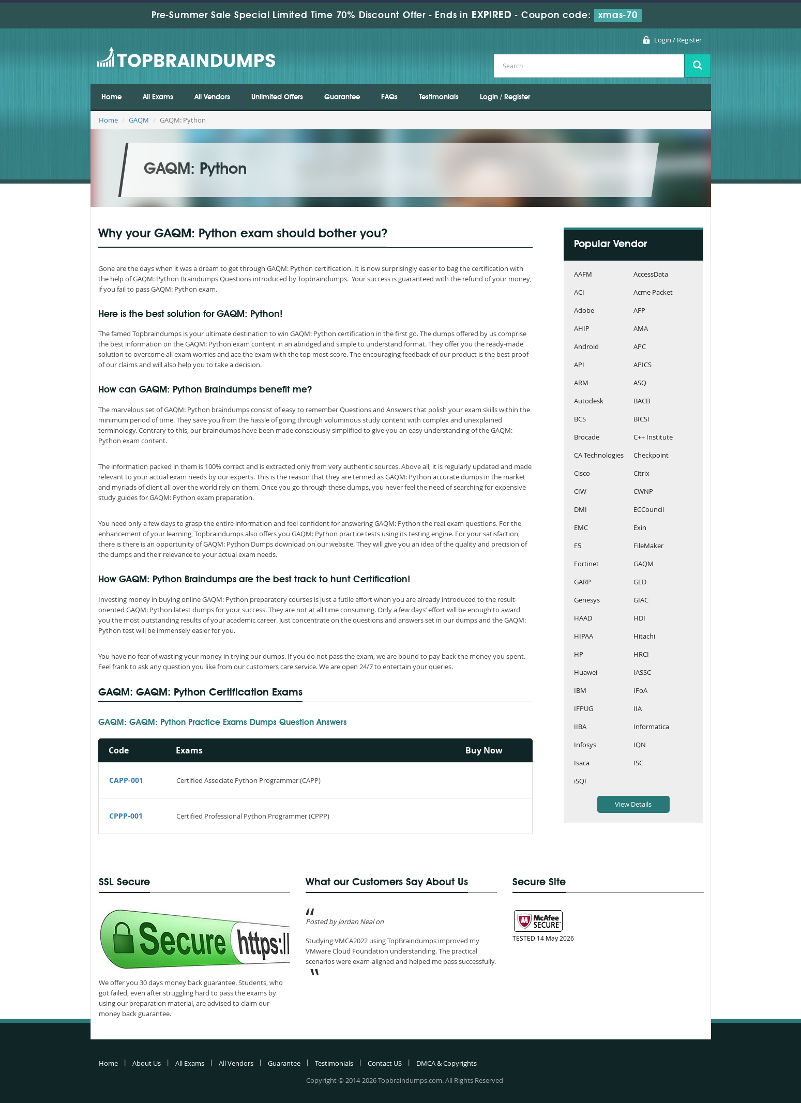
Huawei (585, 673)
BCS (580, 420)
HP (578, 655)
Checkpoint (651, 456)
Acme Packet (653, 293)
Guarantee (342, 97)
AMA (640, 329)
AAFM (583, 275)
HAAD (583, 619)
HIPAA (583, 637)
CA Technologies (599, 456)
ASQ (639, 383)
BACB (641, 401)
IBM (580, 691)
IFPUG (583, 709)
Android (586, 347)
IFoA (640, 691)
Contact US (385, 1063)
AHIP (582, 329)
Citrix (641, 474)
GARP (582, 582)
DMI (580, 510)
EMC (581, 528)
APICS (642, 365)
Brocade (586, 438)
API (579, 365)
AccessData (650, 275)
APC (639, 347)
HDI (639, 619)
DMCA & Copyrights (446, 1063)
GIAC (640, 601)
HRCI (641, 655)
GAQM (139, 120)
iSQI (580, 781)
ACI (579, 293)
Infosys (585, 745)
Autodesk (588, 401)
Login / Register (678, 39)
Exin (639, 528)
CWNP (643, 492)
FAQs (389, 97)
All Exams (158, 97)
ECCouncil (648, 510)
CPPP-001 (126, 816)
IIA (637, 709)
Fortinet (586, 564)
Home (111, 97)
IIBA (580, 727)
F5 (577, 546)
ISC (638, 763)
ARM (581, 383)
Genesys (587, 601)
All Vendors (212, 97)
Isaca (582, 763)
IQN (639, 745)
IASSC (642, 673)
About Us (146, 1063)
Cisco (582, 474)
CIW (580, 492)
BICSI (641, 420)
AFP (639, 311)
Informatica (651, 727)
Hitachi (644, 637)
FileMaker (648, 546)
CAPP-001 (126, 780)
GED (639, 582)
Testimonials (439, 97)
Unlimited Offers (277, 97)
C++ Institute (653, 438)
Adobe (584, 311)
